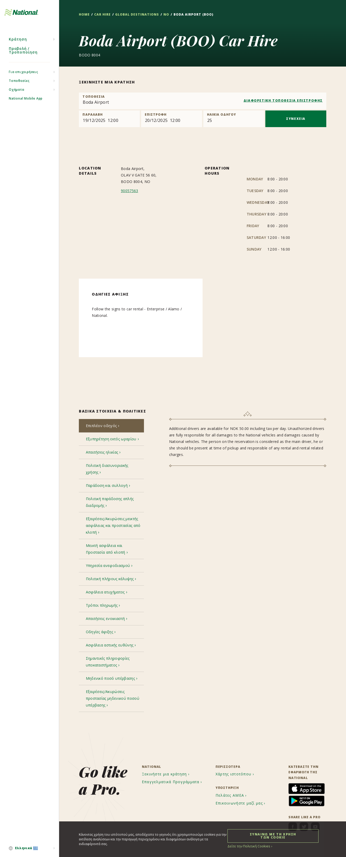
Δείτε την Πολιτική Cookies (247, 846)
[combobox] (202, 101)
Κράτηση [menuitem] (18, 45)
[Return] (171, 118)
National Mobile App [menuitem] (26, 104)
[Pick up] (109, 118)
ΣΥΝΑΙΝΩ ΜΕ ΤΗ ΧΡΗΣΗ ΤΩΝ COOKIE (273, 835)
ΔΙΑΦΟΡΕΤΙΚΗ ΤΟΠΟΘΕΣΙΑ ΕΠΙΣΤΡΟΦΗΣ (283, 100)
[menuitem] (29, 848)
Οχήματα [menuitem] (16, 96)
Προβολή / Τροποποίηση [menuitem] (23, 56)
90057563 (129, 190)
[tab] (111, 426)
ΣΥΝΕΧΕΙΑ (296, 118)
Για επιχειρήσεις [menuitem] (23, 78)
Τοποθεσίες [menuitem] (19, 87)
